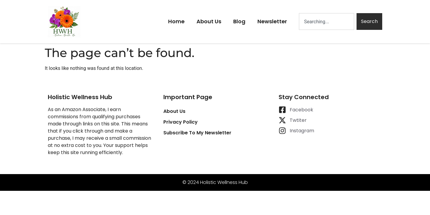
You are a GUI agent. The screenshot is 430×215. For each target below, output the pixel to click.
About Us (208, 21)
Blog (239, 21)
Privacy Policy (180, 122)
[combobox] (326, 21)
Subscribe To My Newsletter (197, 132)
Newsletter (272, 21)
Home (176, 21)
